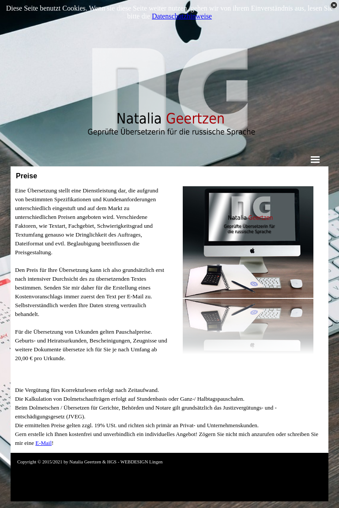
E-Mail (43, 443)
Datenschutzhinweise (182, 16)
